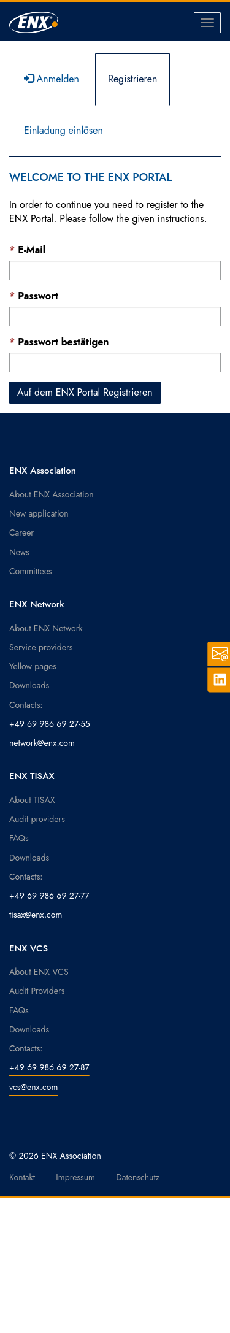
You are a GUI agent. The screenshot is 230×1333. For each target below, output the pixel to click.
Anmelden (51, 79)
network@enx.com (42, 743)
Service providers (40, 647)
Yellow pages (32, 666)
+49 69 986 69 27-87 (49, 1067)
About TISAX (32, 800)
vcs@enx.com (33, 1087)
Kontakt (22, 1177)
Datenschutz (137, 1177)
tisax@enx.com (35, 915)
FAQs (19, 838)
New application (39, 513)
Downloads (29, 685)
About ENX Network (46, 628)
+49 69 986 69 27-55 (49, 724)
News (19, 552)
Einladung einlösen (63, 130)
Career (21, 532)
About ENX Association (51, 494)
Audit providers (37, 819)
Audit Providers (36, 991)
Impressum (75, 1177)
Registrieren (133, 79)
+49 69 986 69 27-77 (49, 895)
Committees (30, 571)
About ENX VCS (39, 972)
